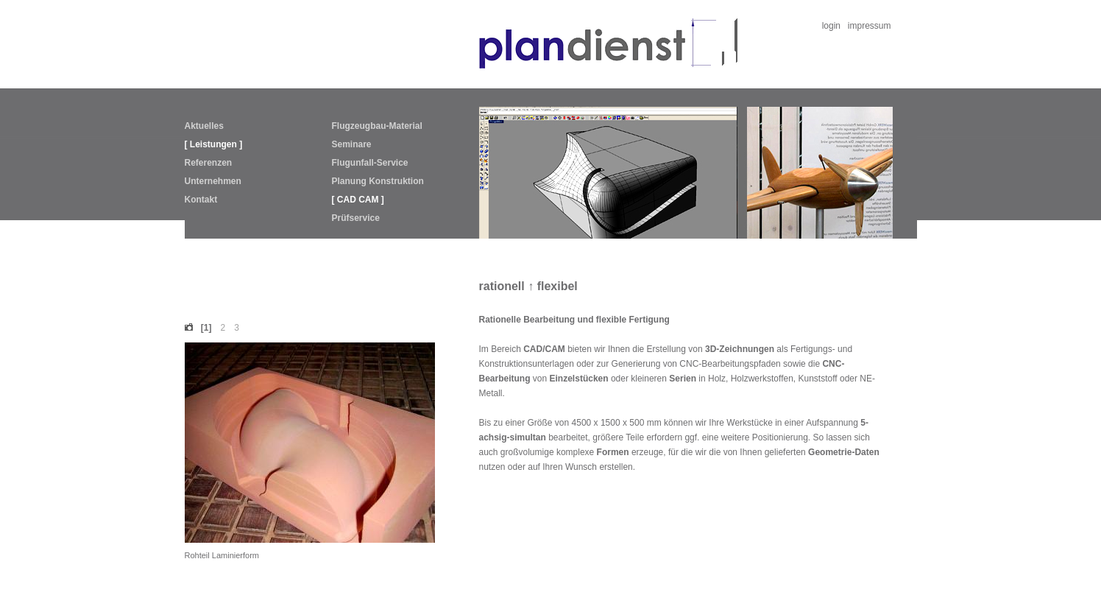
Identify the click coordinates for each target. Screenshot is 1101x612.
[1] (206, 328)
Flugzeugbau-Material (377, 126)
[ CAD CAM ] (358, 199)
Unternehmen (213, 181)
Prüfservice (356, 218)
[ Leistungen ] (214, 144)
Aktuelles (204, 126)
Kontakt (201, 199)
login (831, 26)
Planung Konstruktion (378, 181)
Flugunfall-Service (370, 163)
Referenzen (209, 163)
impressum (869, 26)
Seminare (352, 144)
